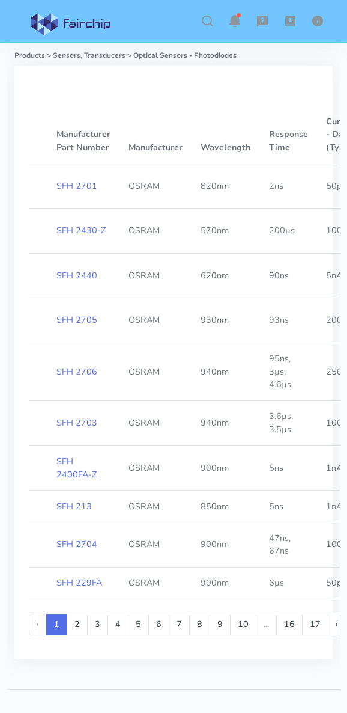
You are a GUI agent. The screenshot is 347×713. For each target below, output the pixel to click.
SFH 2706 (76, 372)
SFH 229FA (79, 583)
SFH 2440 (76, 275)
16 (289, 624)
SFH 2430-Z (81, 230)
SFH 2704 (76, 544)
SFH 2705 (76, 320)
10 (243, 624)
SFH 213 (74, 506)
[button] (207, 21)
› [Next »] (337, 624)
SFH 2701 (76, 186)
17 (315, 624)
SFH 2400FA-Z (76, 467)
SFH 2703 (76, 423)
